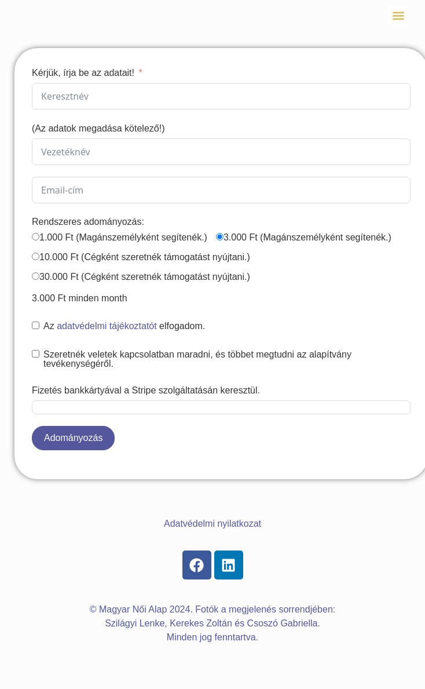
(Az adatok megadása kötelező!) (98, 128)
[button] (398, 15)
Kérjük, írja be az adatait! (83, 73)
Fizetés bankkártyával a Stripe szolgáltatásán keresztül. (146, 390)
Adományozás (73, 438)
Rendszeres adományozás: (88, 222)
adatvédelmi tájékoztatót (107, 326)
